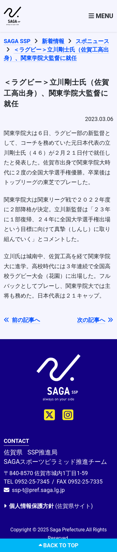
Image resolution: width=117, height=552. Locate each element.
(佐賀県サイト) (48, 506)
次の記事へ (95, 320)
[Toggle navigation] (101, 16)
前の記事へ (22, 320)
